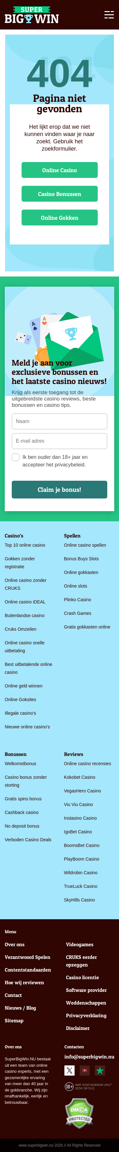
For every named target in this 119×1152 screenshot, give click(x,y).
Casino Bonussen (59, 194)
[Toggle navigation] (109, 16)
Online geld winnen (24, 685)
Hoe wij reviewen (24, 982)
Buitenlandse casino (24, 615)
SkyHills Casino (79, 899)
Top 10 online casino (25, 545)
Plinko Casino (77, 599)
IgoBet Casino (78, 831)
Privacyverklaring (86, 1015)
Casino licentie (82, 977)
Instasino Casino (80, 818)
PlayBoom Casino (81, 859)
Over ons (14, 944)
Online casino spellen (85, 545)
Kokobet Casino (80, 777)
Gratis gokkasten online (87, 626)
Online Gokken (59, 217)
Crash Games (77, 613)
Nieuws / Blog (20, 1008)
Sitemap (14, 1020)
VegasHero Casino (82, 790)
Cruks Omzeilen (20, 629)
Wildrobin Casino (81, 872)
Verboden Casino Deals (28, 839)
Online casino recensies (87, 763)
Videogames (79, 944)
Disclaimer (77, 1028)
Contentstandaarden (28, 970)
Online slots (75, 586)
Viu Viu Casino (78, 804)
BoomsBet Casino (82, 845)
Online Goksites (20, 699)
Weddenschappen (86, 1002)
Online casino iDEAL (25, 601)
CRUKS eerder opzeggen (81, 961)
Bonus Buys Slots (81, 558)
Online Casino (59, 170)
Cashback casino (22, 812)
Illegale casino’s (20, 713)
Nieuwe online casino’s (27, 726)
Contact (13, 995)
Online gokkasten (81, 572)
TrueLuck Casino (80, 886)
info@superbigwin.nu (89, 1056)
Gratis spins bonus (23, 798)
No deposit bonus (22, 826)
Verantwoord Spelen (27, 957)
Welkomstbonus (20, 763)
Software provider (86, 990)
